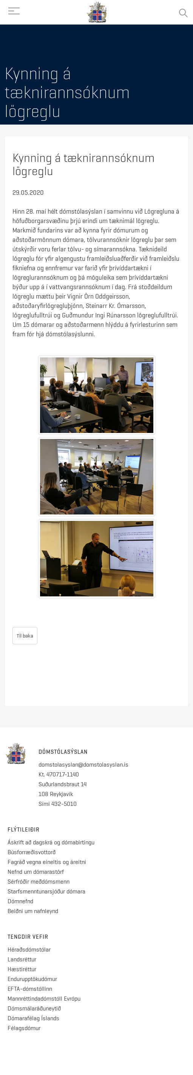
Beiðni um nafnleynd (33, 911)
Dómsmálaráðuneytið (34, 1008)
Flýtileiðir (24, 829)
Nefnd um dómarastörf (36, 872)
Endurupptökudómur (32, 979)
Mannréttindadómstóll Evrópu (44, 999)
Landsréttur (22, 959)
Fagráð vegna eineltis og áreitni (47, 862)
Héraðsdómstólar (29, 949)
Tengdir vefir (28, 937)
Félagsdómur (24, 1028)
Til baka (25, 635)
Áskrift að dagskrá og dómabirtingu (51, 842)
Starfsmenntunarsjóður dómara (47, 891)
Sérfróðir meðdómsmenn (38, 882)
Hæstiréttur (22, 969)
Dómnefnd (20, 901)
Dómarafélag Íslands (33, 1018)
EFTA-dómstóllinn (30, 989)
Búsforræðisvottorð (32, 852)
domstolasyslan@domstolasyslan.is (83, 765)
